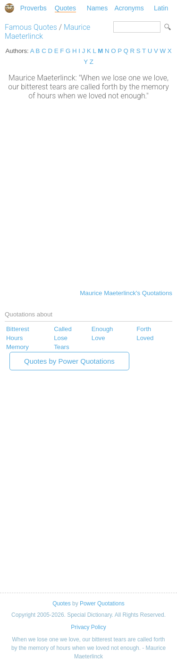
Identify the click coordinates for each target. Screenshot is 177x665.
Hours (14, 337)
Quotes (65, 8)
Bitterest (17, 328)
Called (63, 328)
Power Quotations (102, 603)
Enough (102, 328)
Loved (144, 337)
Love (98, 337)
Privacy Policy (88, 627)
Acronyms (128, 8)
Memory (17, 346)
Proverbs (33, 8)
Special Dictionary (9, 8)
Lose (60, 337)
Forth (143, 328)
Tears (61, 346)
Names (97, 8)
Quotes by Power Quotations (69, 361)
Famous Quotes (31, 27)
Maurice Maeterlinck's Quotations (126, 293)
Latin (161, 8)
